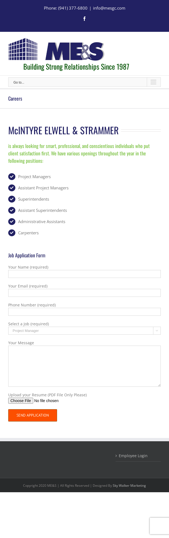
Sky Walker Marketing (129, 485)
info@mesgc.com (109, 8)
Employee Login (133, 455)
